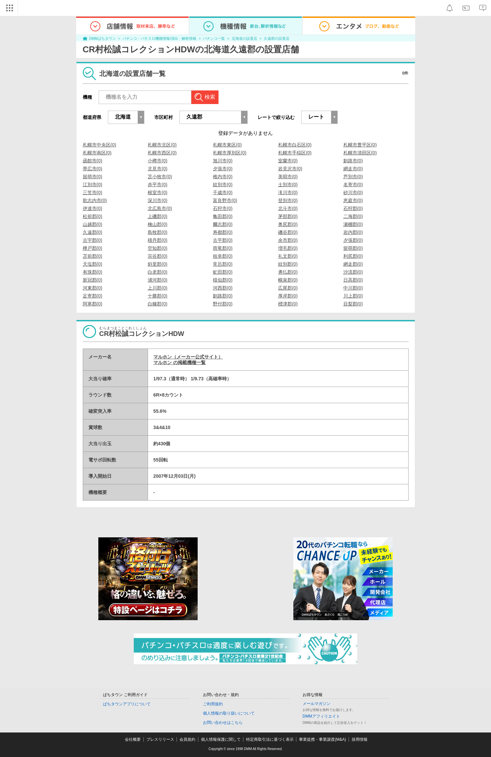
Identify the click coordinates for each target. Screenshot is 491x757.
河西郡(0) (222, 288)
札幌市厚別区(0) (229, 152)
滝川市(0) (288, 192)
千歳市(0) (222, 192)
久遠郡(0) (92, 232)
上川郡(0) (157, 288)
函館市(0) (92, 160)
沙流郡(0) (353, 272)
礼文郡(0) (288, 256)
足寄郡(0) (92, 296)
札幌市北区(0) (162, 144)
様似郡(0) (222, 280)
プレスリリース (160, 739)
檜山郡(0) (157, 224)
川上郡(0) (353, 296)
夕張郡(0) (353, 240)
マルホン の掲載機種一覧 (179, 362)
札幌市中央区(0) (99, 144)
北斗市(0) (288, 208)
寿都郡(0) (222, 232)
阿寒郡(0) (92, 303)
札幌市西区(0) (162, 152)
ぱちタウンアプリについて (127, 704)
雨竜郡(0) (222, 248)
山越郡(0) (92, 224)
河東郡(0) (92, 288)
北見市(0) (157, 168)
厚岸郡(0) (288, 296)
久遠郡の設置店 (276, 38)
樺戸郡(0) (92, 248)
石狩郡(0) (353, 208)
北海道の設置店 (244, 38)
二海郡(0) (353, 216)
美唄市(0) (288, 176)
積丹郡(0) (157, 240)
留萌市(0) (92, 176)
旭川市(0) (222, 160)
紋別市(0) (222, 184)
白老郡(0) (157, 272)
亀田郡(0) (222, 216)
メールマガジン (316, 703)
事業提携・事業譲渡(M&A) (322, 739)
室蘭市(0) (288, 160)
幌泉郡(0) (288, 280)
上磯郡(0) (157, 216)
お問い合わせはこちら (223, 722)
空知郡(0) (157, 248)
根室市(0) (157, 192)
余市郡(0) (288, 240)
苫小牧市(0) (160, 176)
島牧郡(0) (157, 232)
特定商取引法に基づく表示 (270, 739)
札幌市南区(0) (97, 152)
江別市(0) (92, 184)
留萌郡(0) (353, 248)
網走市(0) (353, 168)
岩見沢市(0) (290, 168)
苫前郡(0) (92, 256)
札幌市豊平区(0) (360, 144)
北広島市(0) (160, 208)
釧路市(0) (353, 160)
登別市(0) (288, 200)
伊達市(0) (92, 208)
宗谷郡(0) (157, 256)
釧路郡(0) (222, 296)
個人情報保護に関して (221, 739)
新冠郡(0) (92, 280)
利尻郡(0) (353, 256)
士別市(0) (288, 184)
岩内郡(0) (353, 232)
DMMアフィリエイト (321, 716)
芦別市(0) (353, 176)
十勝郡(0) (157, 296)
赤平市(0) (157, 184)
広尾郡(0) (288, 288)
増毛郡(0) (288, 248)
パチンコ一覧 (214, 38)
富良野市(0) (225, 200)
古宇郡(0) (92, 240)
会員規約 (187, 739)
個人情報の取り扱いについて (229, 713)
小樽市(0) (157, 160)
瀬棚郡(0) (353, 224)
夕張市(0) (222, 168)
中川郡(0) (353, 288)
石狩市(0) (222, 208)
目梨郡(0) (353, 303)
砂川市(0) (353, 192)
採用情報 (360, 739)
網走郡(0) (353, 264)
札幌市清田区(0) (360, 152)
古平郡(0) (222, 240)
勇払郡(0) (288, 272)
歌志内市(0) (95, 200)
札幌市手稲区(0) (295, 152)
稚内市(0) (222, 176)
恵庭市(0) (353, 200)
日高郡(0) (353, 280)
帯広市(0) (92, 168)
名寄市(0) (353, 184)
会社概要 (133, 739)
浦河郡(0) (157, 280)
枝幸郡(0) (222, 256)
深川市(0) (157, 200)
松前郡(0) (92, 216)
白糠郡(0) (157, 303)
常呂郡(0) (222, 264)
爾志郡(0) (222, 224)
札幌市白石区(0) (295, 144)
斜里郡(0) (157, 264)
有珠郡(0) (92, 272)
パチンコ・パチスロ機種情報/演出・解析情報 (159, 38)
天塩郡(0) (92, 264)
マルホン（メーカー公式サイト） (188, 356)
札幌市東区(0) (227, 144)
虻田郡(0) (222, 272)
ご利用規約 (213, 704)
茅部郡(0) (288, 216)
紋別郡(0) (288, 264)
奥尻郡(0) (288, 224)
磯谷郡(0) (288, 232)
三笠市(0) (92, 192)
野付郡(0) (222, 303)
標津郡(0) (288, 303)
